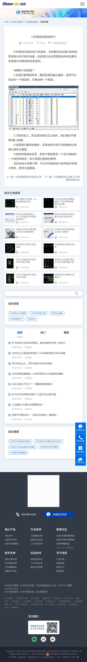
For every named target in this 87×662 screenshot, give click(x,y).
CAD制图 (8, 598)
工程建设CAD (37, 536)
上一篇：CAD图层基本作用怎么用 (23, 176)
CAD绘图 (72, 604)
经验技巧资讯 (11, 571)
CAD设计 (16, 601)
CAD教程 (27, 601)
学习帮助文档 (11, 563)
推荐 (19, 332)
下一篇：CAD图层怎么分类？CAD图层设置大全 (62, 178)
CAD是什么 (50, 601)
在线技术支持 (60, 514)
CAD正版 (35, 598)
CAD (6, 22)
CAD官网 (61, 604)
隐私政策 (22, 657)
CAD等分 (31, 319)
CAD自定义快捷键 (18, 313)
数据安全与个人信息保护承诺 (41, 657)
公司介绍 (60, 559)
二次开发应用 (37, 544)
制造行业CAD (37, 540)
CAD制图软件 (65, 601)
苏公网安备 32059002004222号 (62, 654)
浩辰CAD (9, 536)
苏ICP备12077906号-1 (69, 651)
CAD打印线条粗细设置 (20, 441)
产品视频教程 (11, 567)
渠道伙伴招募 (37, 567)
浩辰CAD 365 (11, 540)
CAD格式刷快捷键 (18, 452)
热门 (43, 332)
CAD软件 (66, 657)
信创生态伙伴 (37, 559)
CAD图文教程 (32, 22)
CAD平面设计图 (38, 313)
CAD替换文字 (16, 319)
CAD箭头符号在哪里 (49, 447)
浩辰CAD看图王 (12, 544)
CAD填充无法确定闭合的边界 (48, 441)
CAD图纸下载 (37, 604)
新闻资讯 (60, 571)
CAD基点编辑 (57, 313)
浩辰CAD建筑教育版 (65, 536)
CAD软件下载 (22, 598)
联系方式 (60, 567)
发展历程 (60, 563)
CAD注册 (50, 604)
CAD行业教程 (17, 22)
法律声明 (12, 657)
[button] (41, 14)
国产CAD (69, 598)
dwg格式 (15, 607)
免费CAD (46, 598)
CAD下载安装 (21, 604)
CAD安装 (38, 601)
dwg (6, 607)
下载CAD (57, 598)
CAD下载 (75, 657)
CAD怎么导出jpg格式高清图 (22, 447)
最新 (66, 332)
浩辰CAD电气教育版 (65, 540)
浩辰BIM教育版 (63, 544)
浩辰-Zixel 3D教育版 (65, 548)
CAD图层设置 (59, 43)
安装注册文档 (11, 559)
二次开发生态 (37, 563)
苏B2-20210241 (38, 654)
